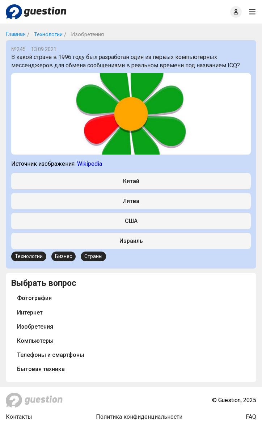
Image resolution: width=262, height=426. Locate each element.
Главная (16, 34)
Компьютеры (35, 340)
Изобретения (35, 326)
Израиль (131, 240)
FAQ (251, 416)
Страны (93, 256)
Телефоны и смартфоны (50, 354)
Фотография (34, 298)
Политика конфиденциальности (139, 416)
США (131, 221)
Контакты (19, 416)
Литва (131, 201)
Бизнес (63, 256)
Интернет (30, 312)
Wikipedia (89, 163)
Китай (131, 181)
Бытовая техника (41, 369)
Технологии (48, 34)
